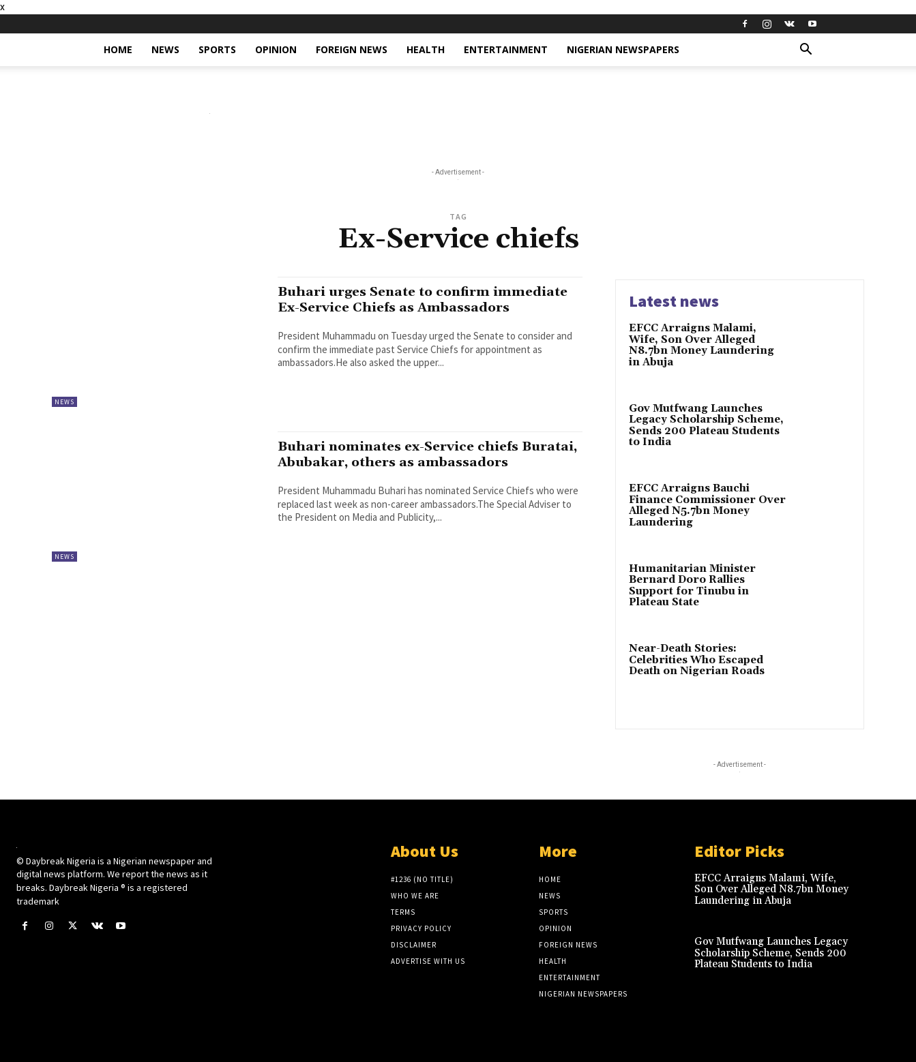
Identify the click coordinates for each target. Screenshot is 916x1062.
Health (426, 49)
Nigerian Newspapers (623, 49)
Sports (217, 49)
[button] (806, 50)
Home (118, 49)
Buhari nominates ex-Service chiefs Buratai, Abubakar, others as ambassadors (409, 462)
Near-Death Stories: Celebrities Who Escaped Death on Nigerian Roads (697, 660)
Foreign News (351, 49)
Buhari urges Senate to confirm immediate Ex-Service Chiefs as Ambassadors (394, 307)
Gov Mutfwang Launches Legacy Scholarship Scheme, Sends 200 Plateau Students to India (706, 425)
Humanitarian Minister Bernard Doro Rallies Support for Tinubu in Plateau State (692, 585)
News (165, 49)
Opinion (276, 49)
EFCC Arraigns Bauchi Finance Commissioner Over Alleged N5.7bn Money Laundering (707, 505)
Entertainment (506, 49)
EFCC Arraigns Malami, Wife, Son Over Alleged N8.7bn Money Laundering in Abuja (701, 345)
